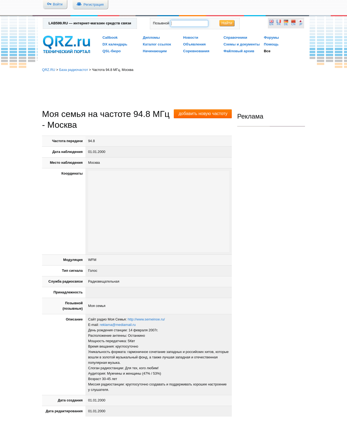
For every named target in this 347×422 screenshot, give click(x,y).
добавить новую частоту (203, 113)
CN (293, 24)
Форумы (271, 37)
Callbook (110, 37)
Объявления (194, 44)
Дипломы (151, 37)
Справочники (235, 37)
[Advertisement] (173, 90)
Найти (226, 23)
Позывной (161, 23)
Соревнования (196, 51)
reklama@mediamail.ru (118, 325)
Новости (190, 37)
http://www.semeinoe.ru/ (146, 319)
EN (271, 24)
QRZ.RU (48, 70)
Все (267, 51)
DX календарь (114, 44)
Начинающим (155, 51)
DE (286, 24)
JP (300, 24)
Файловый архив (238, 51)
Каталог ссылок (157, 44)
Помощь (271, 44)
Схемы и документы (241, 44)
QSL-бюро (111, 51)
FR (279, 24)
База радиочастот (73, 70)
